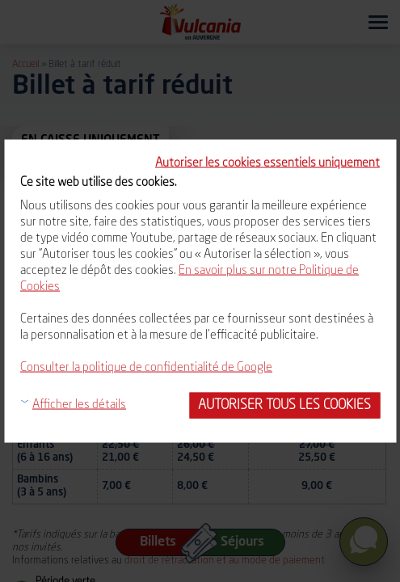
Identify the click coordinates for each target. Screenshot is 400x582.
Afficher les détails (79, 405)
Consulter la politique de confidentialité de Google (146, 368)
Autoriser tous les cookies (284, 405)
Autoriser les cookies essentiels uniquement (267, 164)
